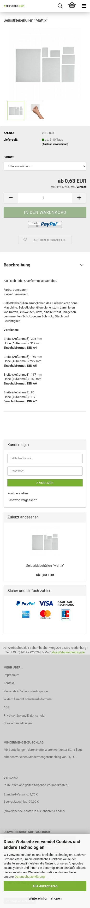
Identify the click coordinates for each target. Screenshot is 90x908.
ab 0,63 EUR (45, 575)
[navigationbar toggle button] (84, 6)
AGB (7, 707)
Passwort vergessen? (22, 500)
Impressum (11, 675)
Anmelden (45, 483)
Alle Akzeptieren (45, 886)
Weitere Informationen (45, 898)
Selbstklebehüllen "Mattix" (45, 566)
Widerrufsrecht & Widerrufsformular (28, 699)
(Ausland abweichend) (55, 144)
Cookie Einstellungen (18, 723)
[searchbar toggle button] (60, 6)
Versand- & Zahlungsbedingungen (26, 691)
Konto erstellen (17, 493)
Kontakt (9, 683)
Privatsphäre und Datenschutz (24, 715)
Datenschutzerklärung (30, 876)
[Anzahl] (45, 198)
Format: (9, 157)
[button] (11, 198)
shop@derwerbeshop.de (68, 652)
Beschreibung (17, 264)
